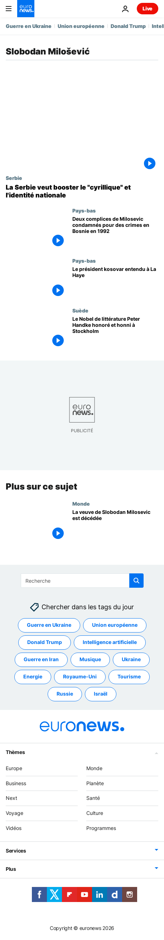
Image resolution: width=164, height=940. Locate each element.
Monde (81, 503)
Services (16, 851)
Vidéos (13, 828)
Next (11, 798)
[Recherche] (82, 580)
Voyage (14, 813)
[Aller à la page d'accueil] (25, 8)
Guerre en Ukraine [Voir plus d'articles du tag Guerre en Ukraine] (49, 625)
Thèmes (15, 752)
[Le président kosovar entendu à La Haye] (115, 282)
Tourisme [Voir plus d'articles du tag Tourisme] (129, 676)
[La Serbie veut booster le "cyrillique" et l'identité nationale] (82, 191)
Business (16, 783)
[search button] (136, 580)
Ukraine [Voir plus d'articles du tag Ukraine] (131, 659)
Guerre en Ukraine (29, 26)
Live (148, 8)
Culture (94, 813)
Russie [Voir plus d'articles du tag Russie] (65, 694)
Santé (93, 798)
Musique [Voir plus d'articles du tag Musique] (90, 659)
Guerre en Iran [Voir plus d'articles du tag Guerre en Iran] (41, 659)
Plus (11, 869)
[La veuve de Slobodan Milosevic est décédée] (115, 525)
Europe (14, 768)
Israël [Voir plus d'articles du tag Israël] (100, 694)
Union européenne (81, 26)
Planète (95, 783)
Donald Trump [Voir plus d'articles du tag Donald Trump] (44, 642)
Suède (80, 310)
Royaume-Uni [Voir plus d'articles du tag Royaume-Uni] (80, 676)
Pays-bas (84, 210)
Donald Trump (128, 26)
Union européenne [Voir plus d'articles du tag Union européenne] (115, 625)
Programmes (101, 828)
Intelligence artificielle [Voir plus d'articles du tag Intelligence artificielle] (110, 642)
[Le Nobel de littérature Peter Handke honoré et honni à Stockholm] (115, 332)
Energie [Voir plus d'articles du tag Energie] (32, 676)
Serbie (14, 178)
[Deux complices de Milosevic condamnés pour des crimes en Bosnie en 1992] (115, 232)
